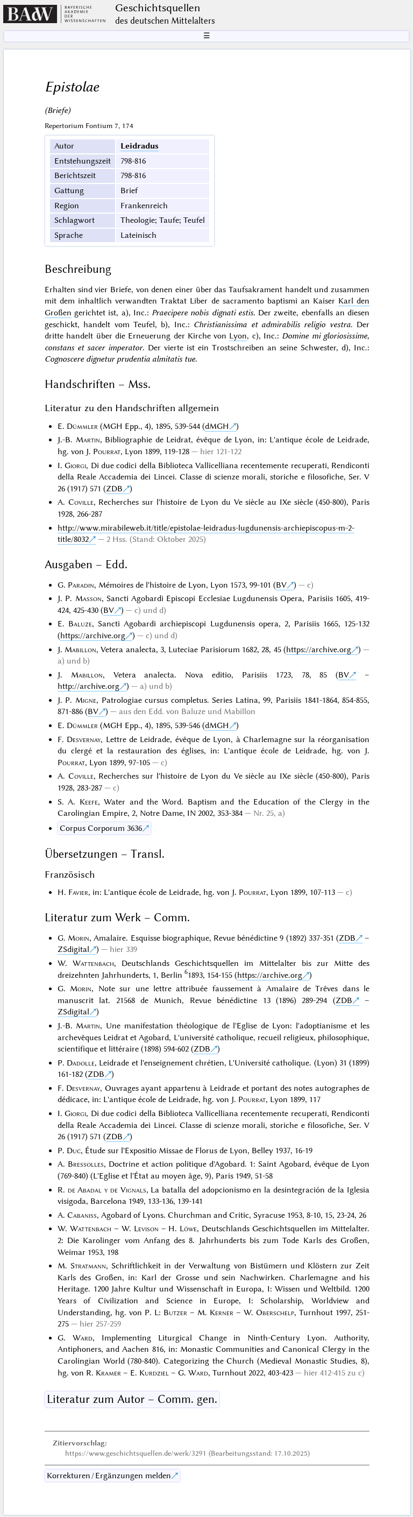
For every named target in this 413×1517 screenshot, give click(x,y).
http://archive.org (88, 686)
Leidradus (139, 146)
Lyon (238, 336)
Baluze (80, 624)
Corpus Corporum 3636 (101, 828)
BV (281, 585)
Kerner (221, 1312)
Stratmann (88, 1266)
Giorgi (75, 465)
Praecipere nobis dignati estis (202, 312)
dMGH (217, 426)
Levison (146, 1228)
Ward (82, 1338)
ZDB (114, 488)
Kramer (108, 1373)
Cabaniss (82, 1215)
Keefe (89, 802)
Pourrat (106, 451)
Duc (74, 1150)
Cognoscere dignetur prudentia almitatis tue (120, 359)
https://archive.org (92, 635)
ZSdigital (73, 949)
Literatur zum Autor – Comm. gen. (132, 1399)
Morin (78, 938)
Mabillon (80, 649)
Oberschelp (275, 1312)
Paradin (81, 585)
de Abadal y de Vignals (107, 1190)
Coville (81, 502)
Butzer (175, 1312)
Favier (78, 892)
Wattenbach (93, 963)
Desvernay (84, 739)
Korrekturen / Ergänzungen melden (109, 1475)
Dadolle (81, 1063)
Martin (88, 439)
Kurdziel (154, 1373)
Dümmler (82, 426)
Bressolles (86, 1164)
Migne (85, 700)
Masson (88, 598)
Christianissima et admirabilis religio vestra (272, 324)
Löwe (188, 1228)
